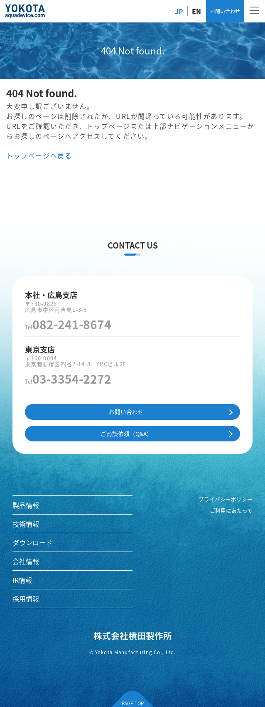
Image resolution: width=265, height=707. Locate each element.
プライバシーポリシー (226, 499)
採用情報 (25, 599)
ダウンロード (32, 542)
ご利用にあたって (231, 510)
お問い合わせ (225, 11)
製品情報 (25, 505)
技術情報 (25, 524)
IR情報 (22, 580)
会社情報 (25, 561)
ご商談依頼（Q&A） (126, 433)
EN (196, 11)
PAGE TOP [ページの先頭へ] (133, 703)
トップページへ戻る (39, 155)
